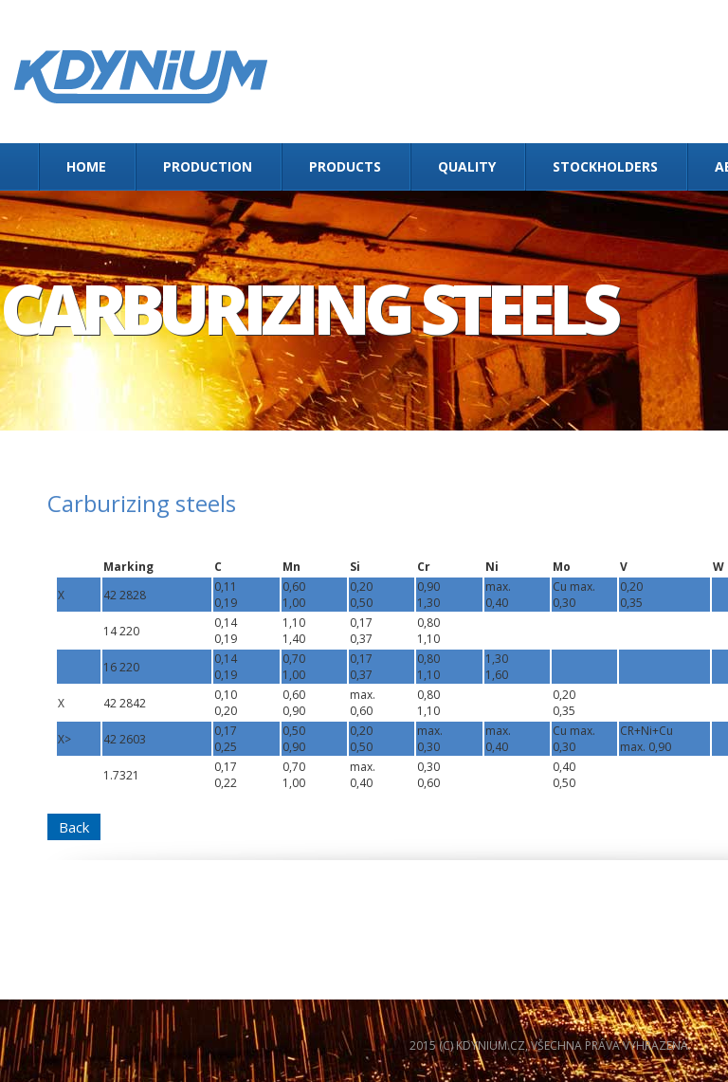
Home (86, 166)
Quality (467, 166)
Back (74, 826)
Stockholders (605, 166)
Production (207, 166)
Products (345, 166)
